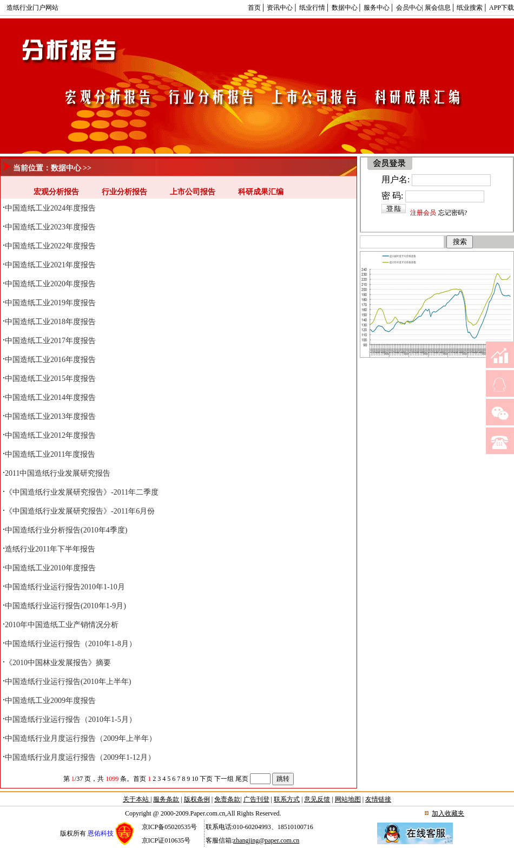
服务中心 (377, 7)
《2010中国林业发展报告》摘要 (58, 663)
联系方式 (287, 799)
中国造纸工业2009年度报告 (50, 700)
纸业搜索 (470, 7)
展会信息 (438, 7)
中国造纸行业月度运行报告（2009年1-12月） (80, 757)
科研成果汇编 (261, 192)
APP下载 (501, 7)
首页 (254, 7)
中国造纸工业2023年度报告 (50, 227)
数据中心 (345, 7)
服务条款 (166, 799)
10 (195, 779)
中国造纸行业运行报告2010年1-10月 (65, 587)
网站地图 (348, 799)
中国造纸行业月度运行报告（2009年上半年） (80, 738)
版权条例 (197, 799)
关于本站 (136, 799)
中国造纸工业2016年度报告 (50, 360)
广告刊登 (256, 799)
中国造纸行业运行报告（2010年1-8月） (70, 644)
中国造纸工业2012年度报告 (50, 435)
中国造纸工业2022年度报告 (50, 246)
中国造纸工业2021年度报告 (50, 265)
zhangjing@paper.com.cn (266, 840)
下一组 (224, 779)
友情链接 (378, 799)
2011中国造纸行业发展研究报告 (57, 473)
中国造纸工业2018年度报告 (50, 322)
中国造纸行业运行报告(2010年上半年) (68, 682)
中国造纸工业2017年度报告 (50, 341)
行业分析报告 (124, 192)
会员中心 (409, 7)
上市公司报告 (192, 192)
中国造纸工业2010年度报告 (50, 568)
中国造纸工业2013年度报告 (50, 416)
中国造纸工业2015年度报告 (50, 378)
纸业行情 (312, 7)
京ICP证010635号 (166, 840)
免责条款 (227, 799)
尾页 (241, 779)
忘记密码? (452, 212)
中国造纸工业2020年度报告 (50, 284)
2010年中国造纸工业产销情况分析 (61, 625)
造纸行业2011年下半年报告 (50, 549)
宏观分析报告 (56, 192)
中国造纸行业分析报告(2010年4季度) (66, 530)
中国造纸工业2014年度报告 (50, 397)
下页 (206, 779)
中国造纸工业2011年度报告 (50, 454)
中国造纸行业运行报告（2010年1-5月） (70, 719)
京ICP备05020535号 (169, 827)
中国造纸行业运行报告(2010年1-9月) (65, 606)
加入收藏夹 (448, 813)
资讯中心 (280, 7)
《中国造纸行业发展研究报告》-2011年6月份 (80, 511)
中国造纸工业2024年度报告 (50, 208)
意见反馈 (317, 799)
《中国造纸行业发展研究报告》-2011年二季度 (82, 492)
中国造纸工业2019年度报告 (50, 303)
